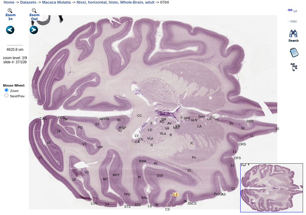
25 (231, 123)
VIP (100, 147)
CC (139, 115)
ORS (242, 144)
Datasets (28, 2)
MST (116, 175)
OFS (237, 158)
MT (105, 179)
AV (169, 123)
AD (162, 121)
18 (58, 131)
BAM (142, 161)
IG (120, 130)
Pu (194, 157)
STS (127, 206)
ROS (250, 121)
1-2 (175, 194)
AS (223, 194)
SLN (194, 120)
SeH (201, 116)
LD (150, 130)
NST (176, 128)
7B (156, 205)
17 (40, 157)
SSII (160, 175)
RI (155, 163)
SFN (186, 118)
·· (292, 21)
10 (277, 128)
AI (139, 177)
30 (118, 120)
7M (65, 119)
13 (234, 151)
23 (97, 124)
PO (80, 127)
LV (137, 135)
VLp (150, 138)
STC (137, 205)
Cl (189, 170)
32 (243, 128)
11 (252, 135)
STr (140, 139)
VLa (163, 133)
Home (9, 2)
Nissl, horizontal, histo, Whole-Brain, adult (115, 2)
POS (61, 117)
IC (192, 143)
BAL (145, 197)
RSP (122, 128)
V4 (107, 204)
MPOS (104, 119)
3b (185, 201)
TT (217, 120)
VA (167, 128)
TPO (127, 194)
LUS (94, 203)
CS (167, 209)
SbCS (192, 203)
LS (150, 206)
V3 (86, 172)
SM (163, 119)
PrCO (218, 194)
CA (137, 142)
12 (233, 189)
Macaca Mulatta (56, 2)
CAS (43, 118)
